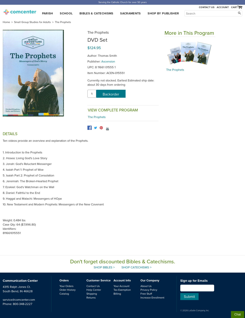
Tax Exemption (122, 290)
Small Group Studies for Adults (32, 22)
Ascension (108, 61)
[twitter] (95, 128)
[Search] (213, 13)
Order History (67, 290)
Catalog (64, 293)
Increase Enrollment (152, 297)
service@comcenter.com (19, 300)
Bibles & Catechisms (96, 13)
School (66, 13)
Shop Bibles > (104, 267)
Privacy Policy (148, 290)
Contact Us (206, 7)
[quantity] (91, 94)
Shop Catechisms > (136, 267)
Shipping (91, 293)
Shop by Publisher (163, 13)
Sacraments (130, 13)
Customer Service (98, 280)
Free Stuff (146, 293)
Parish (47, 13)
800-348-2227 (22, 304)
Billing (117, 293)
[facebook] (89, 128)
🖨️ (107, 128)
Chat (237, 314)
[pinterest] (101, 128)
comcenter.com (20, 11)
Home (6, 22)
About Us (146, 286)
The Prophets (63, 22)
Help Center (93, 290)
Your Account (121, 286)
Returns (91, 297)
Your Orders (66, 286)
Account (223, 7)
